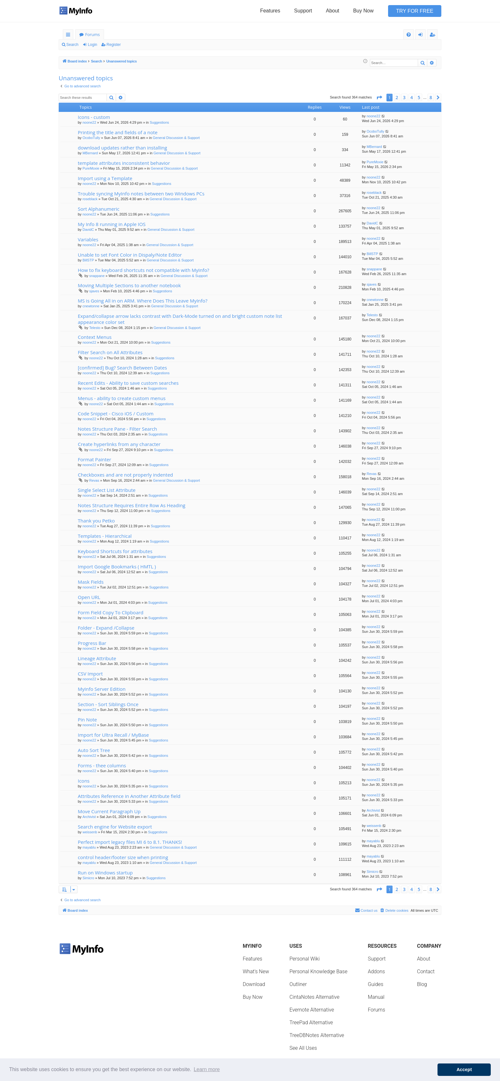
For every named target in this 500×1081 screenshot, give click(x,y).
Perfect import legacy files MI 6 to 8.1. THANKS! (130, 842)
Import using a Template (105, 178)
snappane (97, 276)
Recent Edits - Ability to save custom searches (128, 383)
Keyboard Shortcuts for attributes (115, 551)
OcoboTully (91, 138)
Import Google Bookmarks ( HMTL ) (117, 566)
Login (92, 44)
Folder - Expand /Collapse (106, 627)
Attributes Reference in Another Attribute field (129, 796)
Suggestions (159, 122)
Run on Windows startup (105, 872)
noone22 (89, 122)
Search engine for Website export (115, 826)
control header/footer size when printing (123, 857)
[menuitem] (409, 35)
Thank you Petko (96, 520)
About (332, 10)
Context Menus (95, 337)
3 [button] (404, 97)
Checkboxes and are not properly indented (125, 474)
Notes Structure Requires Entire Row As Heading (131, 505)
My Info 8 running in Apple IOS (111, 224)
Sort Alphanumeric (98, 209)
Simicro (88, 878)
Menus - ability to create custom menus (121, 398)
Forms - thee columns (102, 765)
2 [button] (397, 97)
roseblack (90, 199)
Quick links (69, 36)
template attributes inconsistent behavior (124, 163)
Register (114, 44)
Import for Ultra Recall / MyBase (113, 735)
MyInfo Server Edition (102, 689)
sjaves (94, 291)
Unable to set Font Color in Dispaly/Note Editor (130, 255)
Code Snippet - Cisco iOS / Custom (115, 413)
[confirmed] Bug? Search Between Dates (122, 367)
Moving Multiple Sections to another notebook (129, 285)
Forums (92, 34)
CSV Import (90, 673)
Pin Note (87, 719)
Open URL (89, 597)
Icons (84, 781)
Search (72, 44)
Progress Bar (92, 643)
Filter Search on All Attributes (110, 352)
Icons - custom (94, 117)
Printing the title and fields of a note (118, 132)
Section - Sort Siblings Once (108, 704)
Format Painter (94, 459)
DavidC (88, 229)
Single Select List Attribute (107, 490)
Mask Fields (91, 582)
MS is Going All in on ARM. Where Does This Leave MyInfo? (142, 300)
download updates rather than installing (122, 147)
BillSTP (88, 260)
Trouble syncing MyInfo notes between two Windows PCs (141, 193)
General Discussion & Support (176, 138)
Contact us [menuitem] (366, 910)
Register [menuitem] (433, 36)
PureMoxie (91, 168)
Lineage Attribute (97, 658)
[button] (379, 97)
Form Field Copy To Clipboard (110, 612)
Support (303, 10)
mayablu (89, 847)
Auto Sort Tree (94, 750)
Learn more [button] (207, 1069)
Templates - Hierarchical (105, 536)
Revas (94, 480)
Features (270, 10)
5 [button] (419, 97)
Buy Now (363, 10)
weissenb (90, 832)
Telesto (94, 328)
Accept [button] (464, 1069)
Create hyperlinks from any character (119, 444)
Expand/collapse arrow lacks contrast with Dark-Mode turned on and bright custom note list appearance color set (180, 319)
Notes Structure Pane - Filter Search (117, 429)
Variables (88, 239)
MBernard (90, 153)
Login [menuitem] (421, 36)
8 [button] (431, 97)
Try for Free (414, 11)
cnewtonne (91, 306)
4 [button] (411, 97)
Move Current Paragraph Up (109, 811)
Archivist (89, 817)
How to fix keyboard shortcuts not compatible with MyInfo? (143, 270)
